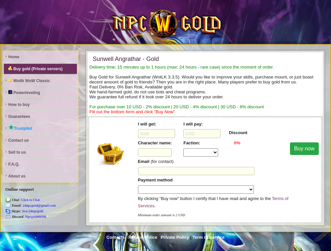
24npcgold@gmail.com (39, 205)
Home (13, 57)
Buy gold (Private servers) (35, 68)
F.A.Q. (14, 164)
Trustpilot (20, 127)
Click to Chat (30, 200)
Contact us (18, 140)
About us (16, 176)
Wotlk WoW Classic (29, 80)
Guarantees (19, 116)
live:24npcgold (32, 211)
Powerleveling (24, 92)
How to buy (19, 104)
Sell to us (17, 152)
